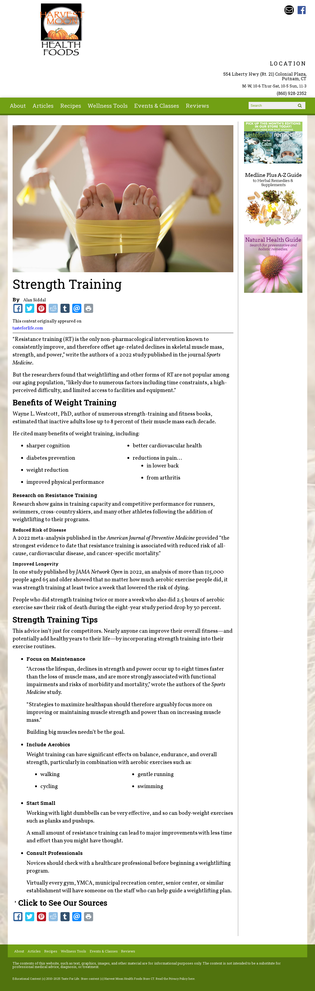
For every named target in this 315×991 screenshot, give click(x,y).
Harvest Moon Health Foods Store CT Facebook (301, 10)
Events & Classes (156, 105)
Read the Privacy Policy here (175, 979)
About (18, 105)
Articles (43, 105)
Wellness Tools (108, 105)
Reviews (197, 105)
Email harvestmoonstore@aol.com (289, 10)
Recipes (70, 105)
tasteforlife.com (28, 328)
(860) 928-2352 (291, 93)
